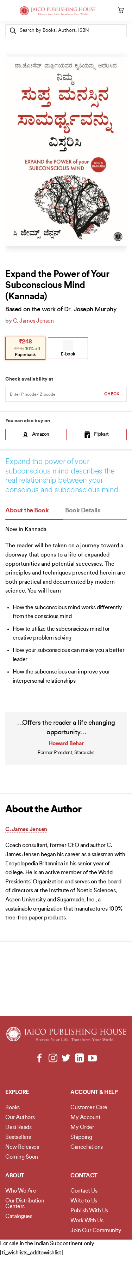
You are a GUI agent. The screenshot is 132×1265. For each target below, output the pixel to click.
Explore (17, 1092)
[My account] (111, 10)
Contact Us (83, 1191)
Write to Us (83, 1201)
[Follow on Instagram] (53, 1059)
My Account (85, 1117)
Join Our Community (95, 1231)
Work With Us (86, 1221)
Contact (84, 1176)
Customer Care (88, 1108)
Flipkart (96, 434)
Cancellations (86, 1147)
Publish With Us (89, 1211)
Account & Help (94, 1092)
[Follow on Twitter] (66, 1059)
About (14, 1176)
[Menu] (9, 12)
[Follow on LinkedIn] (79, 1059)
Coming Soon (21, 1157)
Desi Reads (18, 1127)
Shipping (81, 1137)
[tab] (34, 511)
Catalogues (18, 1216)
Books (12, 1108)
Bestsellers (18, 1137)
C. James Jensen (33, 321)
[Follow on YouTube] (92, 1059)
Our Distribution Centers (24, 1204)
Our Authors (20, 1117)
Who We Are (20, 1191)
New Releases (22, 1147)
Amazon (35, 434)
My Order (82, 1127)
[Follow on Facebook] (39, 1059)
